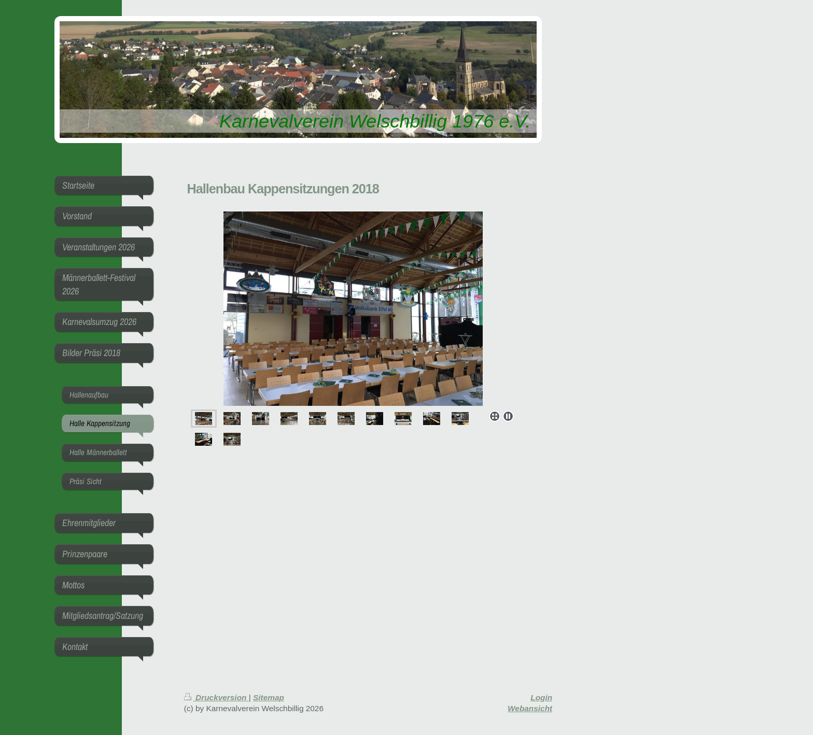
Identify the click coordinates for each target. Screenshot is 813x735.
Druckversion (216, 697)
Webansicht (530, 708)
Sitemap (268, 697)
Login (541, 697)
